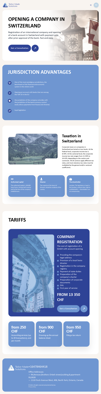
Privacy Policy (32, 387)
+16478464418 (38, 366)
